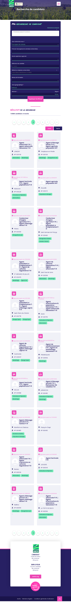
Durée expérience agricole (19, 56)
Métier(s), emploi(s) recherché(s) (21, 70)
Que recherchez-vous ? (18, 41)
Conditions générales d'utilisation (44, 599)
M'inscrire (35, 561)
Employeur (35, 565)
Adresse (14, 91)
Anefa (19, 599)
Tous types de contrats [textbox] (18, 44)
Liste (49, 128)
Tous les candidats (35, 567)
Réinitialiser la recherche (53, 27)
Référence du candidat (18, 63)
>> (57, 122)
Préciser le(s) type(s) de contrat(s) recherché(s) (25, 49)
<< (14, 122)
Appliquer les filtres (35, 99)
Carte (58, 128)
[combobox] (35, 33)
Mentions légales (27, 599)
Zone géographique (17, 84)
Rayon (56, 91)
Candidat (35, 555)
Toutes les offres (35, 557)
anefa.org (35, 577)
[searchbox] (36, 32)
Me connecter (35, 559)
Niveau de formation (17, 77)
